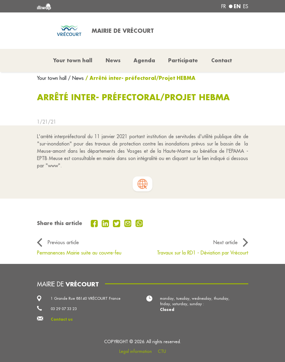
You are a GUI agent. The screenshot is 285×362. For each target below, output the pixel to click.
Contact (221, 60)
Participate (183, 60)
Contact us (62, 319)
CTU (162, 351)
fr (223, 6)
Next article (225, 242)
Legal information (135, 351)
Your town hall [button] (72, 60)
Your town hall (52, 78)
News (113, 60)
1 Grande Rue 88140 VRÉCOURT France (85, 298)
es (245, 6)
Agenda (144, 60)
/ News (76, 78)
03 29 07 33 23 (64, 308)
